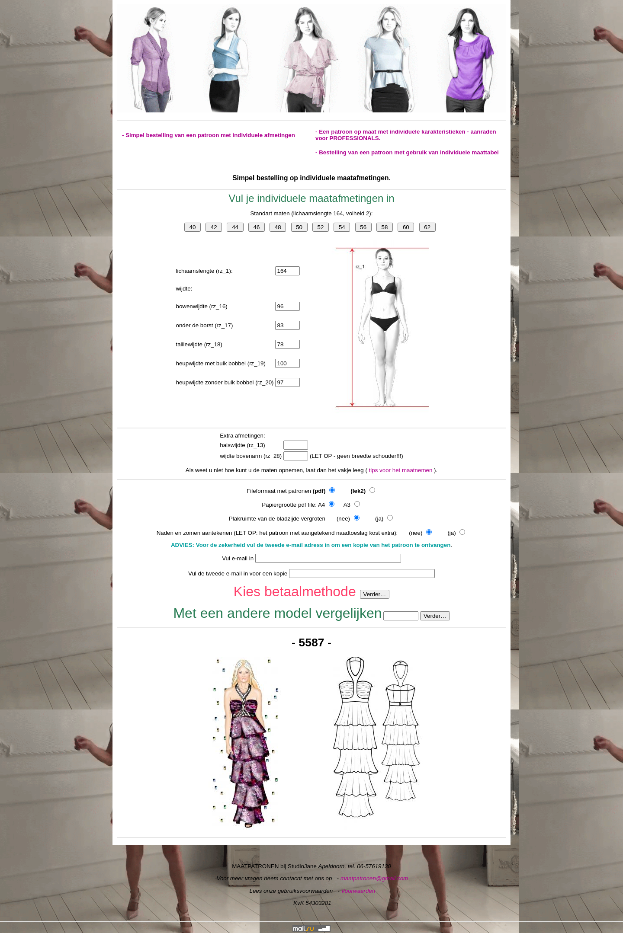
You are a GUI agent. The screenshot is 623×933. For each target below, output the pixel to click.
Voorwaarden (358, 891)
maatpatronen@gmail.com (374, 878)
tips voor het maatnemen (401, 470)
